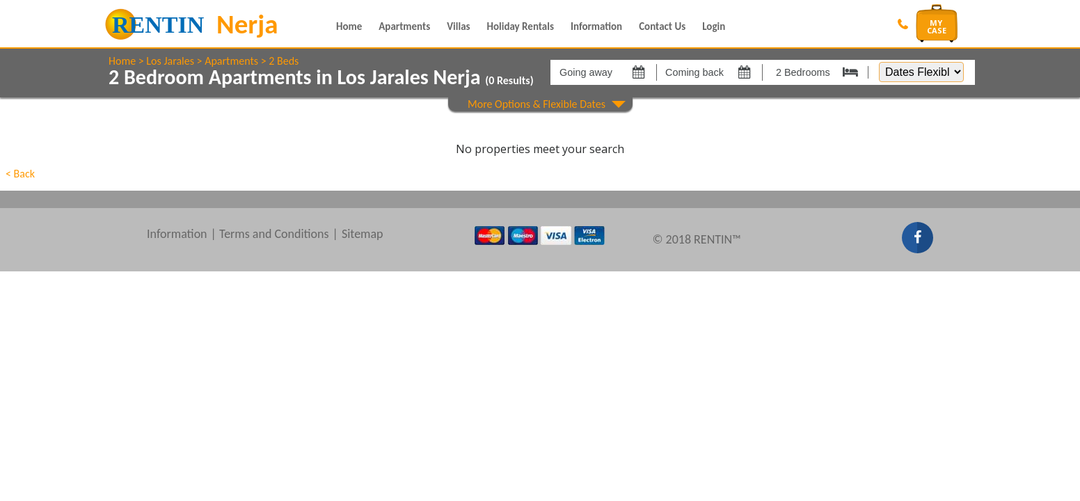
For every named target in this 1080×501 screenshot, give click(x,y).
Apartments (404, 26)
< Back (20, 173)
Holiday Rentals (520, 26)
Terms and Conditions (274, 233)
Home (349, 26)
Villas (458, 26)
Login (713, 26)
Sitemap (362, 233)
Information (596, 26)
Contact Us (662, 26)
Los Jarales (170, 60)
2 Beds (284, 60)
